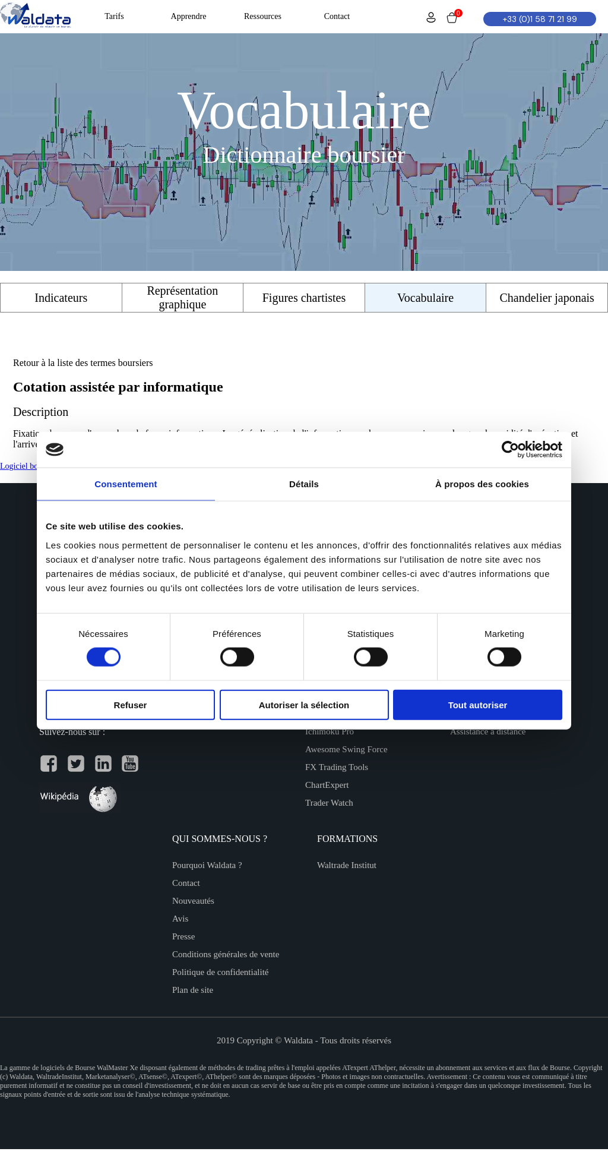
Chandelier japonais (546, 297)
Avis (180, 918)
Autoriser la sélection (304, 704)
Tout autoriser (478, 704)
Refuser (130, 704)
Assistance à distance (487, 731)
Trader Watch (329, 802)
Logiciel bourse (26, 466)
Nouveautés (193, 901)
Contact (186, 883)
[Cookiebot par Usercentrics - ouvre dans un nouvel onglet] (510, 450)
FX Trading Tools (336, 767)
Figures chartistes (304, 297)
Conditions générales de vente (225, 954)
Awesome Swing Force (346, 749)
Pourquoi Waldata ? (207, 865)
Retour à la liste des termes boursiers (83, 363)
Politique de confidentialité (220, 972)
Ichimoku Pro (329, 731)
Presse (183, 936)
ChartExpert (327, 785)
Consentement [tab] (125, 484)
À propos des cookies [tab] (482, 484)
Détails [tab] (304, 484)
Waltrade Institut (346, 865)
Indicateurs (60, 297)
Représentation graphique (182, 297)
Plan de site (192, 990)
